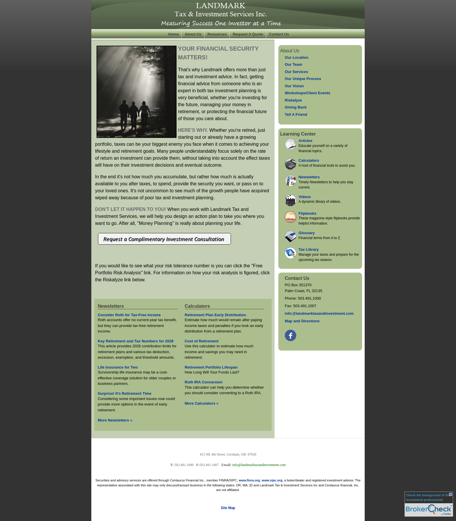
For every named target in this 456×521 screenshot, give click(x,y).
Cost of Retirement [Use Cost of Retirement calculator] (201, 341)
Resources (217, 34)
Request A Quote (248, 34)
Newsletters (309, 177)
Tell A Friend (296, 114)
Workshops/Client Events (307, 93)
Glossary (307, 233)
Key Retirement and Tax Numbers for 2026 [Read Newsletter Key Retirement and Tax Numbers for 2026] (136, 341)
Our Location (296, 57)
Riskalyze (293, 100)
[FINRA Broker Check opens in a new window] (429, 504)
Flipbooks (307, 213)
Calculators (309, 160)
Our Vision (294, 86)
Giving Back (296, 107)
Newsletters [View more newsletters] (111, 306)
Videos (305, 197)
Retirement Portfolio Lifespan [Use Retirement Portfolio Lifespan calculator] (211, 367)
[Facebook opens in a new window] (291, 334)
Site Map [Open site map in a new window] (228, 508)
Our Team (293, 64)
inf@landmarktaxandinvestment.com (319, 313)
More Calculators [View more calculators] (201, 403)
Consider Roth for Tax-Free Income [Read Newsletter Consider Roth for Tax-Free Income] (129, 315)
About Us (193, 34)
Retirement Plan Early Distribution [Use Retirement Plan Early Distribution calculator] (215, 315)
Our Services (296, 72)
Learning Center (298, 133)
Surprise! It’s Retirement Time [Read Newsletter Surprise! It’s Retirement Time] (124, 393)
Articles (306, 140)
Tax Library (309, 249)
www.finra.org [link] (249, 480)
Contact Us (279, 34)
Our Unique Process (303, 79)
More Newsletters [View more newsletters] (115, 420)
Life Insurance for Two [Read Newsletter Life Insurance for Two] (118, 367)
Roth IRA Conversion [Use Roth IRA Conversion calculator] (203, 382)
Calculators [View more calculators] (197, 306)
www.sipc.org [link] (272, 480)
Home (173, 34)
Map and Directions (302, 321)
